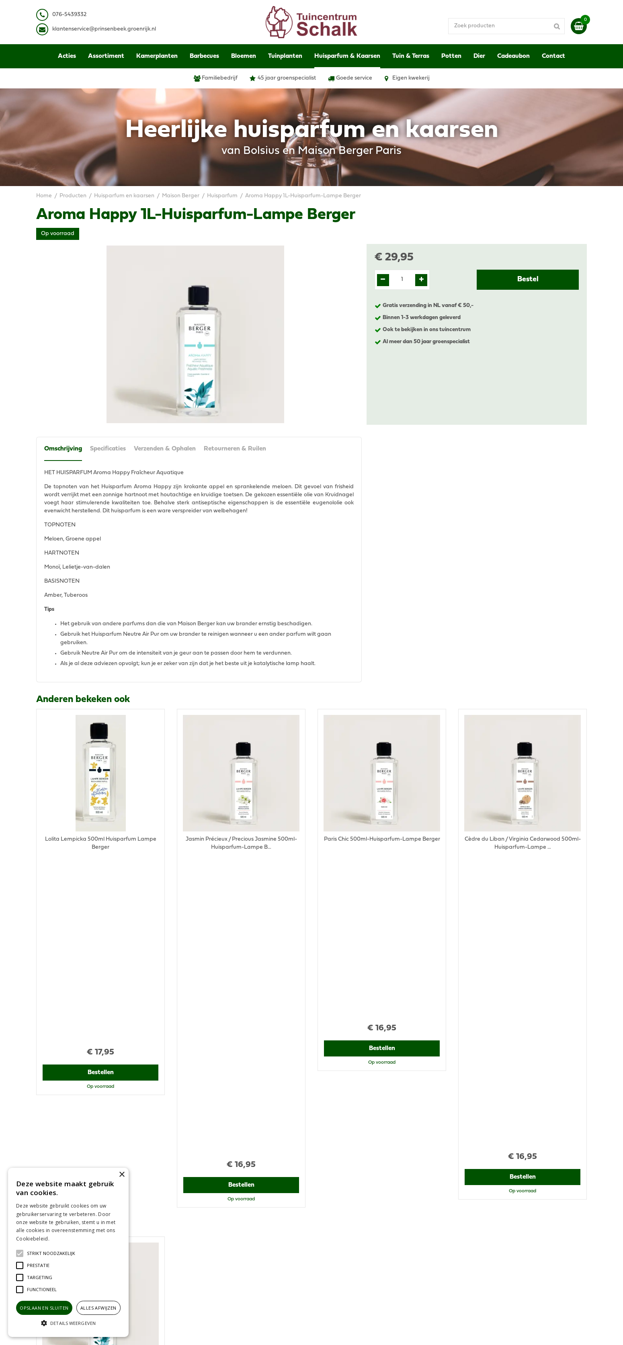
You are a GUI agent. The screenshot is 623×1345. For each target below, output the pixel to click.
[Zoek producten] (506, 26)
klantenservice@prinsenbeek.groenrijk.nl (236, 1220)
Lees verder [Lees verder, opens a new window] (64, 1239)
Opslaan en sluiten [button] (44, 1308)
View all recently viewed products (78, 1140)
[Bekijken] (579, 26)
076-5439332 (200, 1212)
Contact (468, 1244)
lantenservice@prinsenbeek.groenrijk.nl (105, 29)
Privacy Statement (482, 1200)
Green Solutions (343, 1330)
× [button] (122, 1175)
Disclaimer (471, 1208)
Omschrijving (63, 449)
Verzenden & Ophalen (165, 449)
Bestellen (101, 883)
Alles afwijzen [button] (98, 1308)
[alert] (68, 1252)
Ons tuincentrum (479, 1252)
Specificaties (108, 449)
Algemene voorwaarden (489, 1192)
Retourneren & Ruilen (235, 449)
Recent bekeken (71, 923)
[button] (51, 1253)
